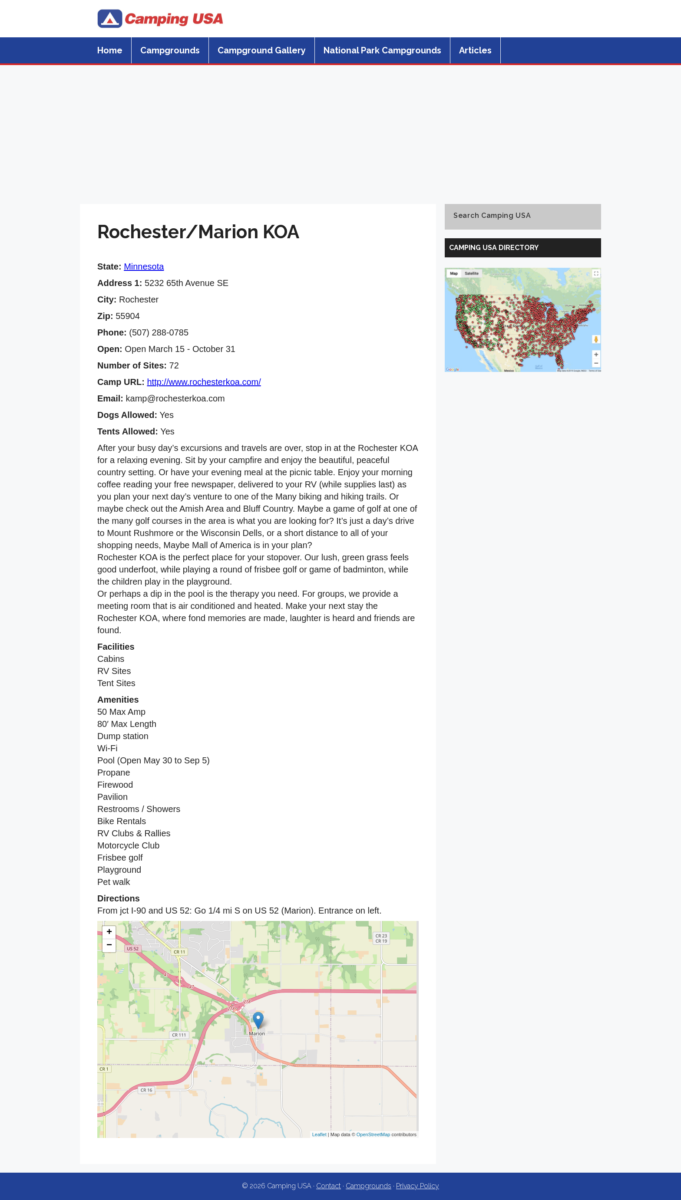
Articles (475, 50)
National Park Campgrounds (382, 50)
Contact (328, 1186)
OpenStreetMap (373, 1134)
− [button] (109, 945)
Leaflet (319, 1134)
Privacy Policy (417, 1186)
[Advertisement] (340, 130)
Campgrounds (170, 50)
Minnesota (144, 266)
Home (109, 50)
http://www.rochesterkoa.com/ (204, 382)
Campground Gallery (262, 50)
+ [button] (109, 932)
